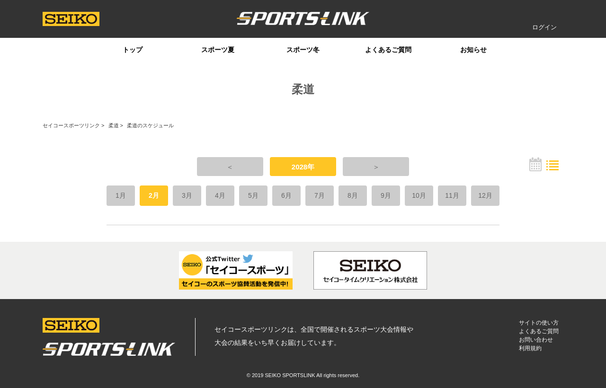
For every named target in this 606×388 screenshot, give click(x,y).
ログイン (544, 27)
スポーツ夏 (217, 49)
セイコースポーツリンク (71, 125)
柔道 (113, 125)
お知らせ (473, 49)
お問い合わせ (536, 339)
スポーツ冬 (303, 49)
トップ (133, 49)
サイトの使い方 (539, 322)
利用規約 (530, 348)
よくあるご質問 (388, 49)
